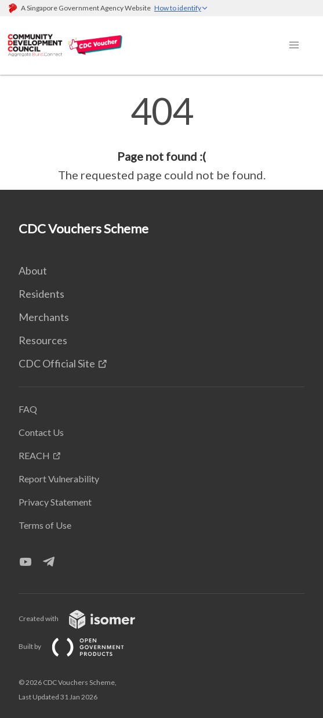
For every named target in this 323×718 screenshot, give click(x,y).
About (33, 270)
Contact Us (41, 432)
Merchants (44, 317)
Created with (86, 618)
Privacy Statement (55, 501)
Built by (81, 646)
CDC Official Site (57, 363)
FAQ (28, 408)
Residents (41, 293)
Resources (43, 340)
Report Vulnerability (59, 478)
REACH (34, 455)
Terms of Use (45, 525)
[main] (161, 138)
